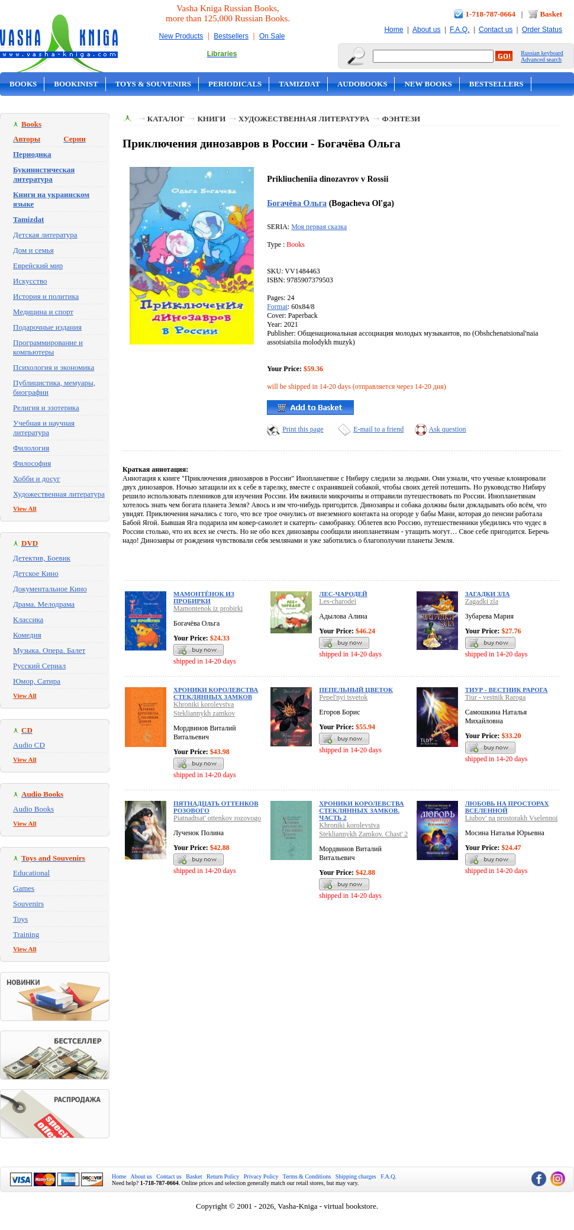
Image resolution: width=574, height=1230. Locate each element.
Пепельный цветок (356, 689)
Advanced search (541, 59)
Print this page (302, 429)
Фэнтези (401, 118)
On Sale (272, 36)
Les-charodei (337, 601)
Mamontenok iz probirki (208, 608)
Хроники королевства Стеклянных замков (215, 693)
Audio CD (29, 744)
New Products (181, 36)
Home (393, 29)
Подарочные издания (47, 327)
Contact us (495, 29)
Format (277, 306)
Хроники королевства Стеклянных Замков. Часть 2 (361, 810)
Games (23, 888)
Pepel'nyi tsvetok (343, 697)
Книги (211, 118)
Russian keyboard (542, 53)
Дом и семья (33, 250)
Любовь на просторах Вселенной (507, 807)
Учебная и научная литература (44, 427)
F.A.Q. (459, 29)
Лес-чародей (343, 593)
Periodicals (235, 83)
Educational (31, 872)
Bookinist (76, 83)
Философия (32, 463)
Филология (31, 447)
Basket (551, 13)
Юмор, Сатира (36, 681)
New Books (428, 83)
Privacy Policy (261, 1176)
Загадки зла (487, 593)
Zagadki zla (481, 601)
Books (23, 83)
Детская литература (45, 234)
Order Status (542, 29)
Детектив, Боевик (41, 557)
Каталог (166, 118)
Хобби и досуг (36, 478)
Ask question (447, 429)
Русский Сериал (39, 665)
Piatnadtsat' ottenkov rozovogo (217, 818)
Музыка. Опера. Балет (49, 650)
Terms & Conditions (307, 1176)
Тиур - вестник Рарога (506, 689)
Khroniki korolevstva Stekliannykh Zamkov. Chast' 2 (363, 829)
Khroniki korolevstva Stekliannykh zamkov (204, 708)
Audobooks (362, 83)
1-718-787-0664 (491, 13)
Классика (28, 619)
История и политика (46, 296)
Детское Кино (36, 573)
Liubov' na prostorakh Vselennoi (511, 818)
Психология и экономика (53, 367)
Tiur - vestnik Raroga (495, 697)
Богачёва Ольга (297, 203)
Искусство (30, 280)
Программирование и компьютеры (48, 347)
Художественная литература (59, 494)
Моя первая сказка (319, 227)
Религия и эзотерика (46, 407)
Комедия (27, 634)
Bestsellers (231, 36)
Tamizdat (299, 83)
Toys (20, 919)
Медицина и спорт (43, 311)
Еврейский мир (38, 265)
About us (426, 29)
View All (25, 508)
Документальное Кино (50, 588)
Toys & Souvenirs (153, 83)
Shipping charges (356, 1176)
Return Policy (223, 1176)
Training (26, 934)
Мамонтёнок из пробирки (203, 597)
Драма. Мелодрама (44, 604)
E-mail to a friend (378, 429)
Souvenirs (28, 903)
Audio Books (33, 808)
